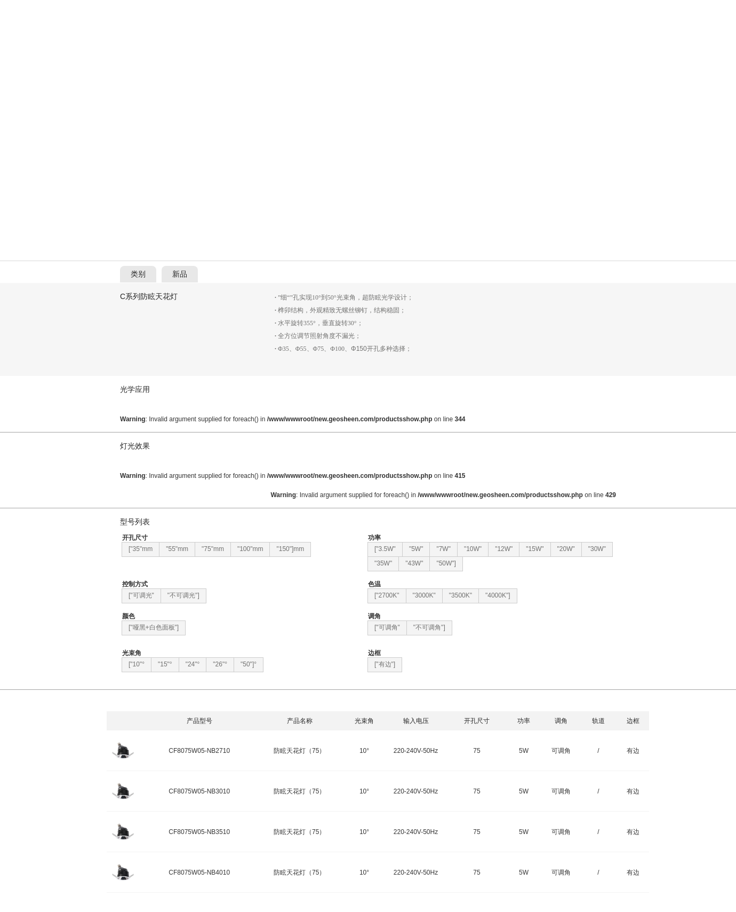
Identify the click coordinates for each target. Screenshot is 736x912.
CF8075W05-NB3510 (199, 832)
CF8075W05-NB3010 (199, 791)
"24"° (193, 664)
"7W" (443, 549)
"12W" (504, 549)
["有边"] (384, 664)
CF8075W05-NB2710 (199, 750)
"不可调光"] (183, 595)
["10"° (137, 664)
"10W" (473, 549)
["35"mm (141, 549)
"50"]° (249, 664)
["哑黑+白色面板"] (154, 627)
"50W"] (446, 563)
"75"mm (213, 549)
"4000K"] (497, 595)
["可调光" (141, 595)
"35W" (383, 563)
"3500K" (460, 595)
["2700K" (386, 595)
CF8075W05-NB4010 (199, 872)
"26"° (220, 664)
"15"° (165, 664)
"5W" (416, 549)
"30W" (597, 549)
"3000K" (424, 595)
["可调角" (387, 627)
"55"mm (177, 549)
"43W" (414, 563)
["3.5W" (385, 549)
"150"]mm (290, 549)
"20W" (566, 549)
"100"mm (250, 549)
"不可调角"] (429, 627)
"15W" (534, 549)
